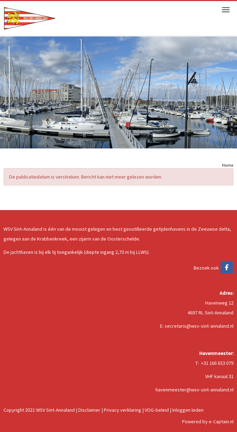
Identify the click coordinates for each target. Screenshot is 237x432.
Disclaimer (89, 409)
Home (228, 165)
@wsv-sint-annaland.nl (195, 389)
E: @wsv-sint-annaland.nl (197, 325)
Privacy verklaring (122, 409)
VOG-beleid (157, 409)
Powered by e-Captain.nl (208, 421)
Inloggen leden (187, 409)
